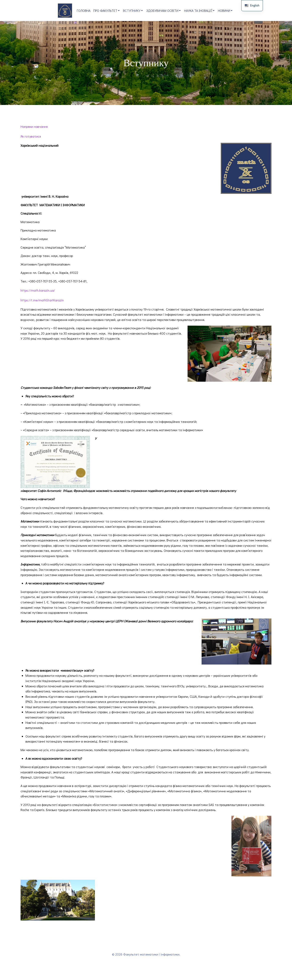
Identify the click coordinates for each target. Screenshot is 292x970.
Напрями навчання (34, 127)
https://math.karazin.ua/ (38, 291)
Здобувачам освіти (163, 10)
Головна (83, 10)
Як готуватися (31, 137)
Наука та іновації (199, 10)
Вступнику (133, 10)
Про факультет (106, 10)
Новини (225, 10)
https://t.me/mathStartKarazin (42, 301)
